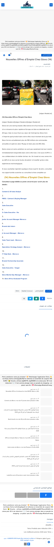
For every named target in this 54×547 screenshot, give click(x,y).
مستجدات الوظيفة (27, 291)
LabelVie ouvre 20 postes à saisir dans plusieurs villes (23, 475)
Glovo (17, 291)
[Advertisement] (27, 26)
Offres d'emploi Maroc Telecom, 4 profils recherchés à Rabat (22, 439)
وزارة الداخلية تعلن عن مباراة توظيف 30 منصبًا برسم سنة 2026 (22, 430)
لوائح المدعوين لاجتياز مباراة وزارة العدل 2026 (25, 466)
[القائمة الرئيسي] (51, 4)
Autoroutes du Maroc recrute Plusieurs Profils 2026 (23, 447)
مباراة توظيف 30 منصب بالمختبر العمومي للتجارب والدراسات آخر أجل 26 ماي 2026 (20, 458)
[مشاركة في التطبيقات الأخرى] (24, 298)
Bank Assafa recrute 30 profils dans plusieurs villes (23, 419)
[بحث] (2, 4)
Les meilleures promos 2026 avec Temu (37, 532)
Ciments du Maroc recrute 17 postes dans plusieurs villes (21, 401)
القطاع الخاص (47, 55)
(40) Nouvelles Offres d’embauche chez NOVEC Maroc (22, 391)
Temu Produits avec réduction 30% (39, 528)
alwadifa (48, 525)
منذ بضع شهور (33, 389)
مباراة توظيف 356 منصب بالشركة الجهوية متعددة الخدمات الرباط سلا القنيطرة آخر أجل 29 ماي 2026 (21, 411)
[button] (42, 298)
